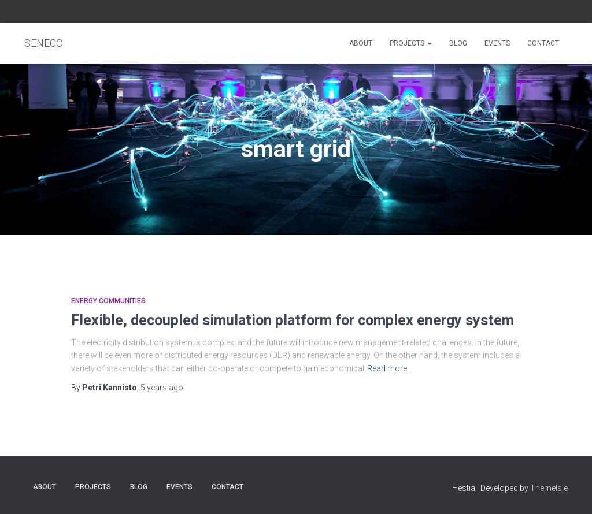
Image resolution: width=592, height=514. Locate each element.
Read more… (389, 368)
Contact (543, 43)
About (360, 43)
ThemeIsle (549, 488)
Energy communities (108, 301)
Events (497, 43)
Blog (458, 43)
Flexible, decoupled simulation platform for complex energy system (292, 320)
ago (161, 387)
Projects (411, 43)
